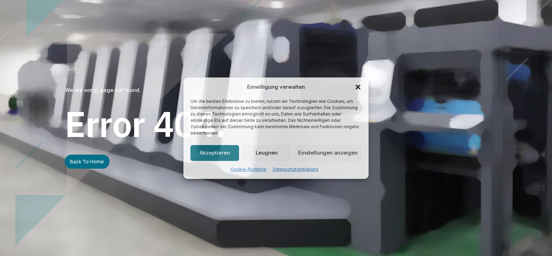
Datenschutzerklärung (295, 169)
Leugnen (267, 152)
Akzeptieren (215, 152)
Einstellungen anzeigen (328, 152)
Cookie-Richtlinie (248, 169)
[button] (358, 86)
